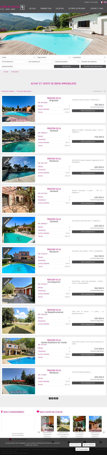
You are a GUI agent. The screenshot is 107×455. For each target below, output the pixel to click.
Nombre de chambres (93, 62)
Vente (18, 57)
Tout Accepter (82, 449)
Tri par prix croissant (7, 91)
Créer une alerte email (93, 66)
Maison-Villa (54, 99)
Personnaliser (75, 445)
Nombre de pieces (67, 62)
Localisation (89, 57)
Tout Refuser (89, 445)
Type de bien (54, 57)
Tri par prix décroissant (23, 91)
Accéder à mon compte (91, 2)
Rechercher (66, 66)
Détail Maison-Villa (88, 111)
